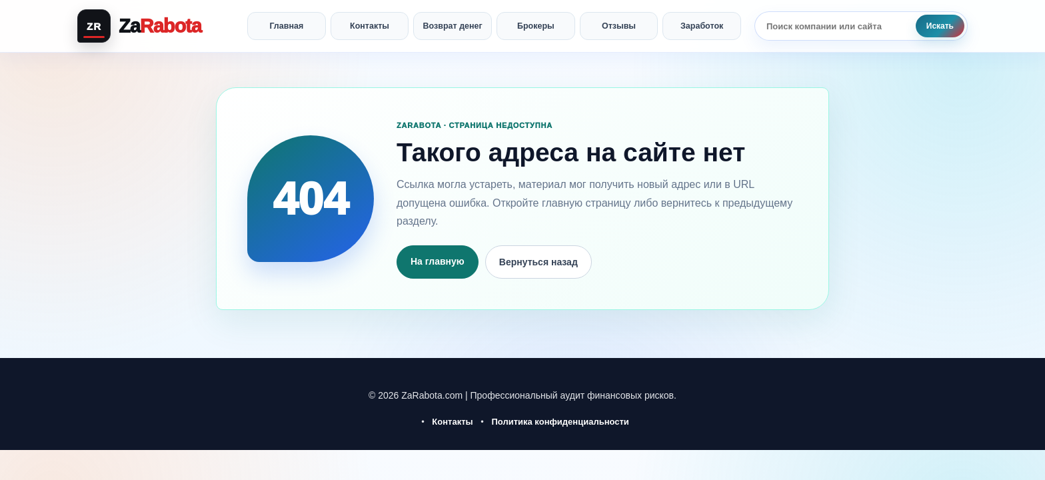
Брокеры (535, 26)
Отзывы (619, 26)
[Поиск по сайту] (835, 26)
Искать (940, 26)
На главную (438, 261)
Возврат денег (453, 26)
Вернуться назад (538, 262)
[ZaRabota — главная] (155, 26)
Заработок (701, 26)
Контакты (369, 26)
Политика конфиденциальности (559, 422)
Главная (286, 26)
